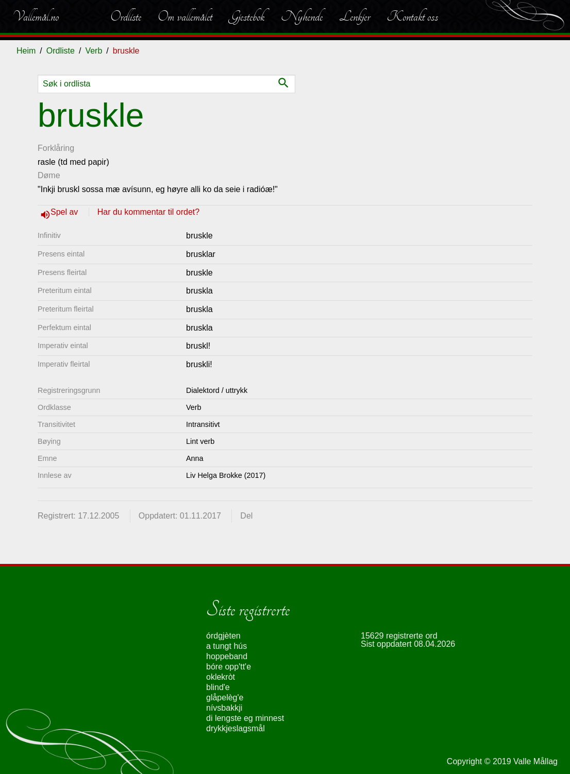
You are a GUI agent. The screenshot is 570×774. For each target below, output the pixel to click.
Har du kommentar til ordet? (148, 212)
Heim (26, 50)
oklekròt (220, 677)
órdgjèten (223, 635)
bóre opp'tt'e (228, 666)
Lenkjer (354, 16)
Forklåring (56, 148)
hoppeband (226, 656)
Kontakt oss (412, 16)
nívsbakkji (224, 707)
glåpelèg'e (224, 697)
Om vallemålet (185, 16)
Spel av (65, 212)
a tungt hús (226, 646)
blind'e (218, 687)
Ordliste (125, 16)
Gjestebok (246, 16)
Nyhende (302, 16)
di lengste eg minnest (245, 718)
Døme (49, 175)
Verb (93, 50)
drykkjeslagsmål (235, 728)
